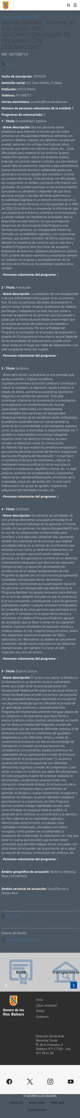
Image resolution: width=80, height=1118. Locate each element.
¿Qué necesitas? (46, 1005)
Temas (40, 1011)
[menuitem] (75, 5)
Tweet (9, 64)
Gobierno (42, 1017)
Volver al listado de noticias (19, 17)
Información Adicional (21, 940)
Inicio (39, 1000)
